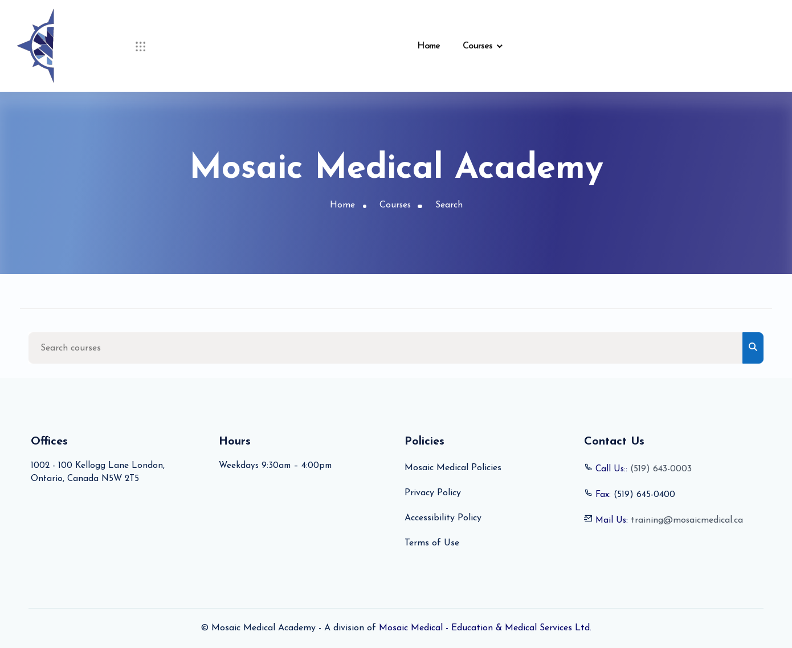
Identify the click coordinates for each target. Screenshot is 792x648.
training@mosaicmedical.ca (688, 520)
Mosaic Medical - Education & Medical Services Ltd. (485, 628)
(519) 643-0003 (662, 469)
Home (428, 46)
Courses (477, 46)
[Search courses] (385, 348)
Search (449, 205)
